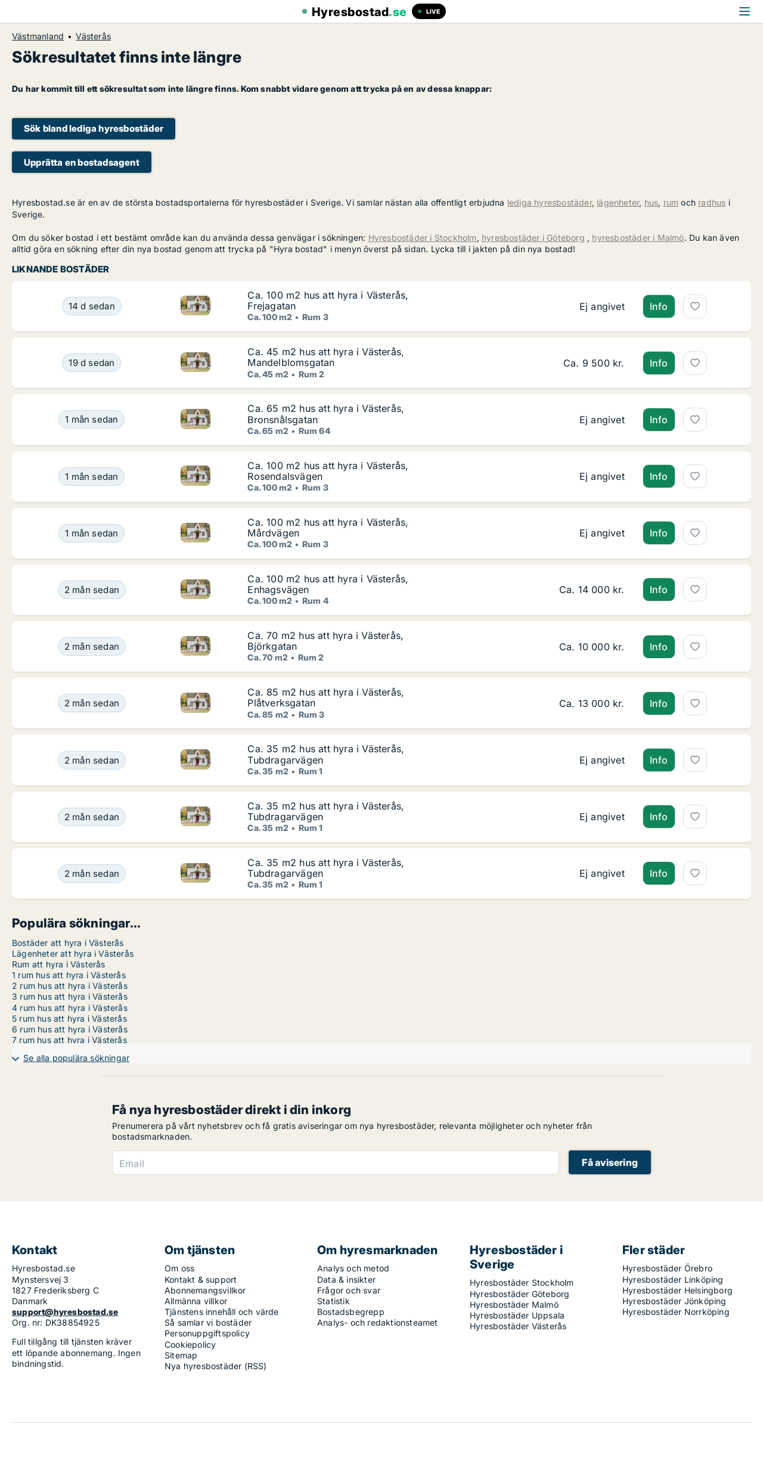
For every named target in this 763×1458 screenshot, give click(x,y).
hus (651, 202)
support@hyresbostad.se (65, 1312)
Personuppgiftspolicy (207, 1333)
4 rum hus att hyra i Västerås (70, 1008)
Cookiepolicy (190, 1344)
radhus (711, 202)
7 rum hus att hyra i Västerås (69, 1040)
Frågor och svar (348, 1290)
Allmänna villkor (196, 1301)
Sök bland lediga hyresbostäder (93, 128)
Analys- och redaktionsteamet (377, 1322)
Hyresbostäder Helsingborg (677, 1290)
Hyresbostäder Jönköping (674, 1301)
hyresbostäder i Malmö (638, 237)
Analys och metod (353, 1268)
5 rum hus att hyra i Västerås (69, 1018)
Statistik (333, 1301)
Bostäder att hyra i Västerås (68, 943)
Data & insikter (346, 1279)
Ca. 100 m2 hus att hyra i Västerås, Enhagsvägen (327, 584)
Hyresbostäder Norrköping (676, 1312)
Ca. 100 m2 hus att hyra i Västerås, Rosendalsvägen (327, 471)
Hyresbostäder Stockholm (522, 1282)
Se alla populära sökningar (76, 1058)
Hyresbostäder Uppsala (517, 1315)
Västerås (93, 36)
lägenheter (618, 202)
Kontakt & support (201, 1279)
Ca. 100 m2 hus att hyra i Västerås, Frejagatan (327, 300)
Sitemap (181, 1355)
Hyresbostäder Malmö (514, 1304)
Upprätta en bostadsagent (81, 162)
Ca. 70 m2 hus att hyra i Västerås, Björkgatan (325, 640)
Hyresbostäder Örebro (667, 1268)
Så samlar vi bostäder (208, 1322)
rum (671, 202)
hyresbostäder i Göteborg (533, 237)
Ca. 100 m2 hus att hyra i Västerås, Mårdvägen (327, 527)
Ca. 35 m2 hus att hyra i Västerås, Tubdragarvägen (325, 754)
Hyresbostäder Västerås (518, 1326)
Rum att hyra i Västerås (59, 964)
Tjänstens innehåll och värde (222, 1312)
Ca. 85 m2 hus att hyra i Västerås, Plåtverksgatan (325, 697)
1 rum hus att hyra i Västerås (69, 975)
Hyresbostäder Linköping (673, 1279)
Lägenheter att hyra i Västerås (73, 953)
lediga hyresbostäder (549, 202)
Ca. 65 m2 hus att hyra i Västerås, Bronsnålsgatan (325, 413)
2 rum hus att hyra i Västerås (70, 986)
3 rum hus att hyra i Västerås (70, 996)
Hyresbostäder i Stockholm (422, 237)
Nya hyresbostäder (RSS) (216, 1366)
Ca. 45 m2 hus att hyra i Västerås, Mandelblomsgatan (325, 357)
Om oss (179, 1268)
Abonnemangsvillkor (205, 1290)
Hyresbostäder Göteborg (519, 1294)
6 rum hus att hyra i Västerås (70, 1029)
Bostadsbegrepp (350, 1312)
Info (659, 306)
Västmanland (38, 36)
